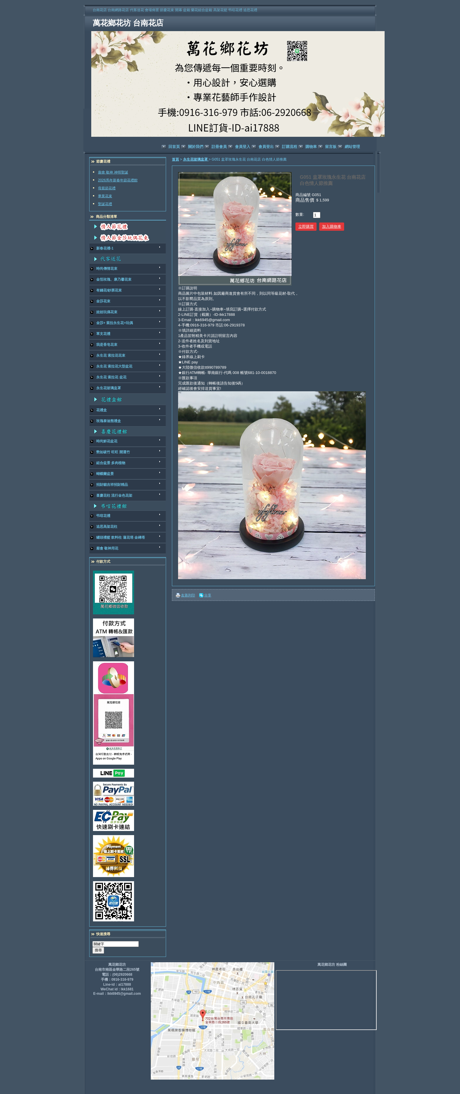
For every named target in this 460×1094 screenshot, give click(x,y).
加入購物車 (331, 226)
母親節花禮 (107, 188)
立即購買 (306, 226)
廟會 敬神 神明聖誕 (113, 172)
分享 (207, 595)
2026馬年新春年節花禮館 (118, 180)
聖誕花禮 (105, 204)
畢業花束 (105, 196)
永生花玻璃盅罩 (196, 159)
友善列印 (188, 595)
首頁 (175, 159)
